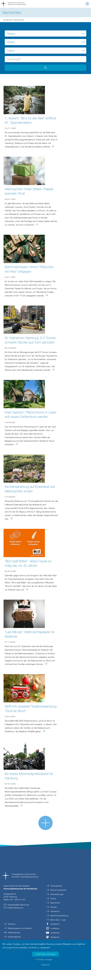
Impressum (54, 911)
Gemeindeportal (14, 937)
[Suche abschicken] (45, 68)
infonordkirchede (15, 908)
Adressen (11, 924)
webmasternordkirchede (18, 905)
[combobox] (45, 33)
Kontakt (53, 907)
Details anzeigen (45, 959)
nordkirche (55, 928)
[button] (87, 4)
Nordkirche (8, 20)
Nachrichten (55, 903)
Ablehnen (45, 964)
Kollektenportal (13, 932)
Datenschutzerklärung (59, 915)
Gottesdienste (56, 886)
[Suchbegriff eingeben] (45, 59)
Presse (53, 898)
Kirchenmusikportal (58, 890)
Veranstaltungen (57, 894)
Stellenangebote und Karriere (19, 928)
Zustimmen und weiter (45, 954)
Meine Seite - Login (58, 920)
